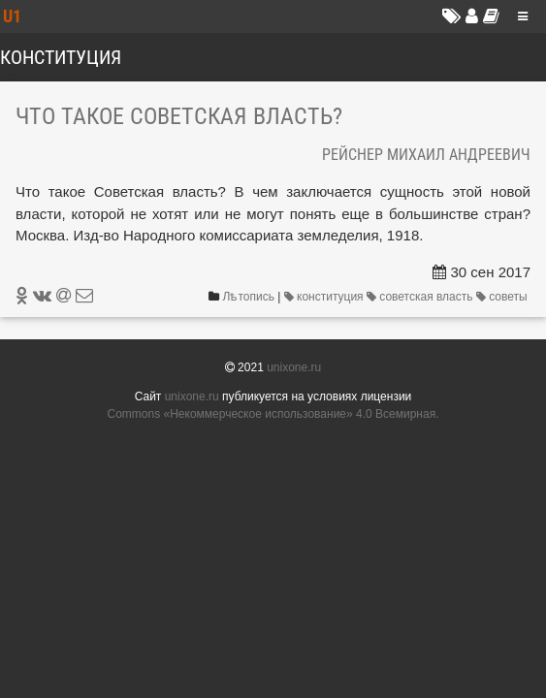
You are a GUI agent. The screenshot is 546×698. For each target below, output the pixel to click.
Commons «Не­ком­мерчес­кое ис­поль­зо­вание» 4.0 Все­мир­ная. (273, 414)
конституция (325, 296)
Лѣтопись (248, 296)
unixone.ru (294, 367)
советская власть (421, 296)
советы (503, 296)
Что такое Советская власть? (179, 116)
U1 (12, 16)
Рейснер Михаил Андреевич (426, 154)
